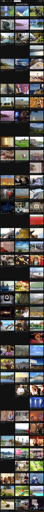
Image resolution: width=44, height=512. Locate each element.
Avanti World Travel (16, 506)
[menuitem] (3, 1)
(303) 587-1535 (19, 508)
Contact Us (28, 506)
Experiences (21, 506)
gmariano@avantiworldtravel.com (24, 508)
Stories (25, 506)
